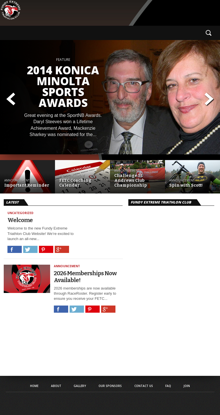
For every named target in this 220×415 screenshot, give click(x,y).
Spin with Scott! (186, 185)
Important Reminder (26, 185)
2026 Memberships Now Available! (85, 277)
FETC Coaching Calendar (75, 183)
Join (187, 385)
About (56, 385)
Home (34, 385)
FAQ (168, 385)
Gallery (80, 385)
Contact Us (143, 385)
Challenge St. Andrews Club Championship (130, 180)
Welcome (20, 220)
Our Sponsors (110, 385)
